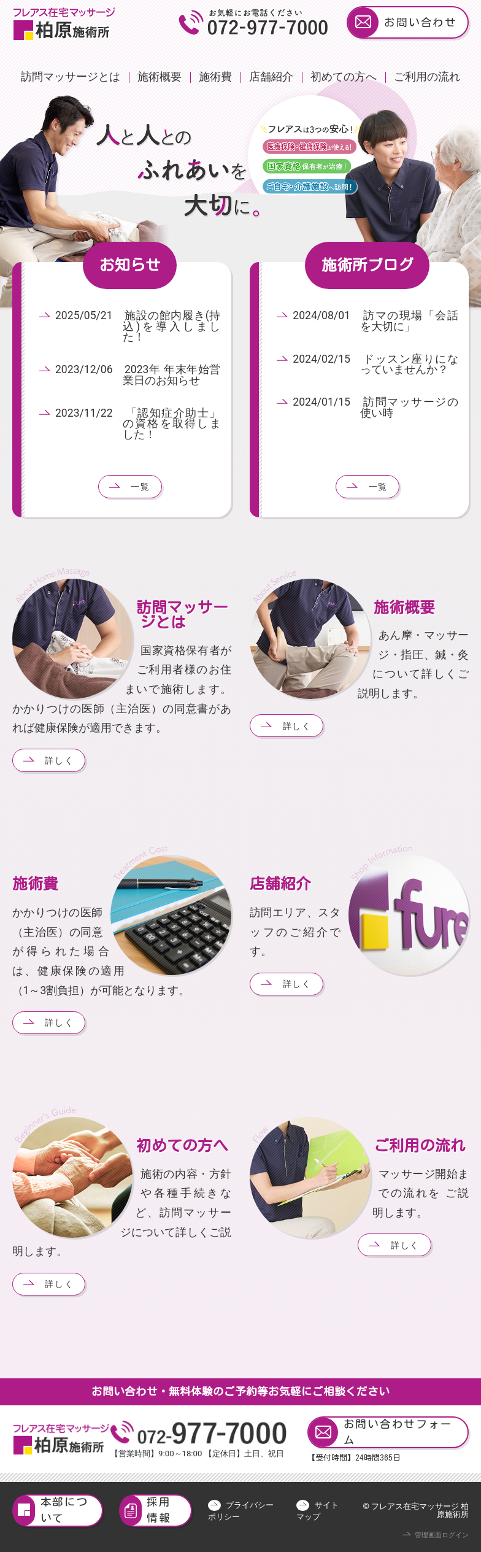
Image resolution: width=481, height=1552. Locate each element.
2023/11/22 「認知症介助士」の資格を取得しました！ (138, 424)
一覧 (140, 487)
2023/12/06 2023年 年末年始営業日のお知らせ (138, 375)
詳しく (59, 760)
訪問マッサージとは (70, 77)
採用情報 (145, 1511)
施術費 (215, 77)
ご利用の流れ (427, 77)
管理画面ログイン (442, 1535)
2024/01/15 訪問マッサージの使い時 (375, 407)
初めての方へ (343, 77)
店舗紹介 (271, 77)
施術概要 (159, 77)
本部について (51, 1511)
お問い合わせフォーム (380, 1433)
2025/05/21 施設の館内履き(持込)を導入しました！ (138, 326)
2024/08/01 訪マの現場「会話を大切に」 (375, 321)
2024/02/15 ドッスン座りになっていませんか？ (375, 364)
